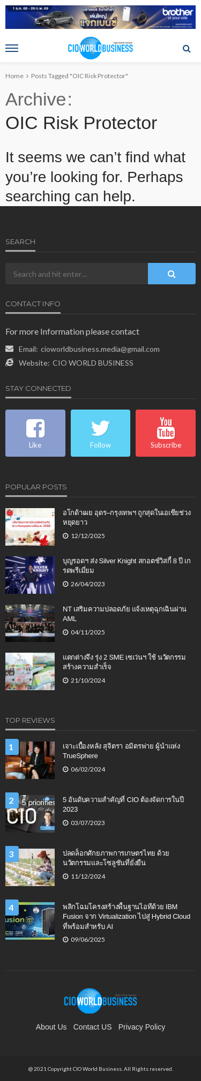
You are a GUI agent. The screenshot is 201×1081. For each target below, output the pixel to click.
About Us (51, 1027)
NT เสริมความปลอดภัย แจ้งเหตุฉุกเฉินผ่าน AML (125, 614)
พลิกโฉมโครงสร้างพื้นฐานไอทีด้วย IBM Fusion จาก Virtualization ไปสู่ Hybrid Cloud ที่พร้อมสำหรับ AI (126, 916)
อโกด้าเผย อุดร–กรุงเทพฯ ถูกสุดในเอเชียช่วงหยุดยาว (126, 517)
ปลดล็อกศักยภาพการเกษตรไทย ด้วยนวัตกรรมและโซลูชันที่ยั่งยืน (116, 858)
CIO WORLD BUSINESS (93, 362)
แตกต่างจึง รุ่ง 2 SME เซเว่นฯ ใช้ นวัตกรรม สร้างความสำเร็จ (124, 662)
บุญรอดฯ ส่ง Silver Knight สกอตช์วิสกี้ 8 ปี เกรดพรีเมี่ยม (127, 565)
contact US (92, 1027)
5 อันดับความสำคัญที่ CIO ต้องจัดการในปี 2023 (123, 804)
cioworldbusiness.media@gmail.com (100, 348)
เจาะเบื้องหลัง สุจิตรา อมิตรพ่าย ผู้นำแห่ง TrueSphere (121, 751)
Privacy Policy (142, 1027)
